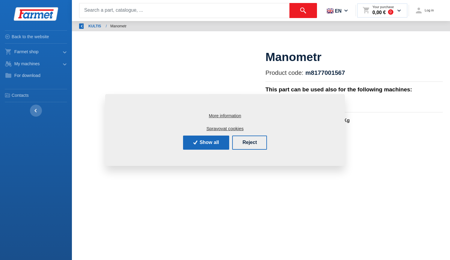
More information (225, 115)
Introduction (115, 26)
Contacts (17, 95)
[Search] (184, 10)
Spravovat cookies (225, 128)
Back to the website (27, 36)
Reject (249, 142)
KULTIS (210, 26)
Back (87, 26)
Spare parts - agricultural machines (164, 26)
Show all (206, 142)
